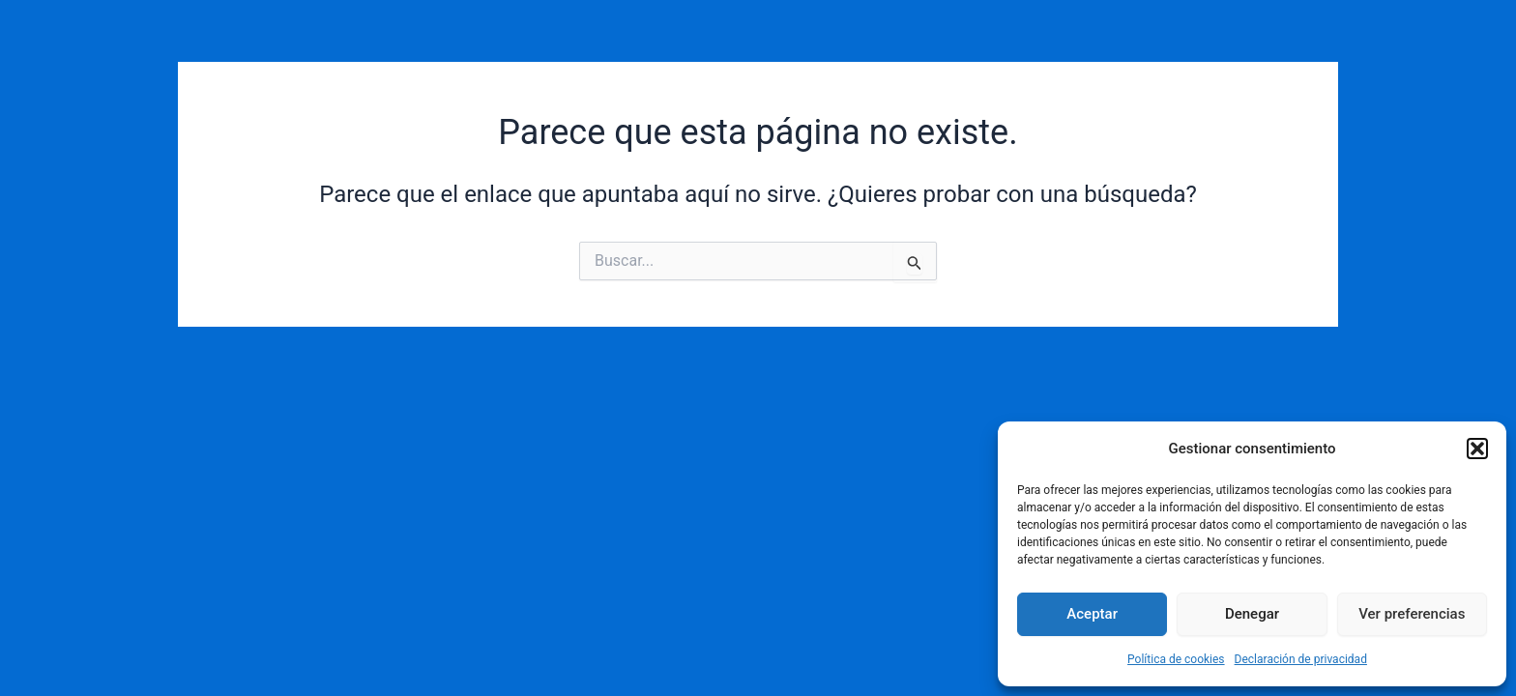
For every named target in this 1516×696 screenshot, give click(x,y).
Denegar (1252, 614)
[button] (1477, 448)
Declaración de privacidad (1301, 659)
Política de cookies (1176, 659)
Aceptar (1092, 614)
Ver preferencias (1411, 614)
